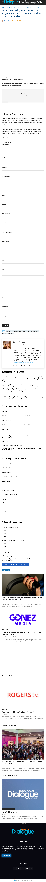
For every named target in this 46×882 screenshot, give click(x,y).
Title (3, 186)
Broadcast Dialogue (16, 331)
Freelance (4, 709)
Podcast (4, 333)
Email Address (6, 144)
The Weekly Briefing (9, 812)
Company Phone (6, 481)
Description (5, 306)
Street (3, 260)
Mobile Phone (5, 241)
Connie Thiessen (8, 20)
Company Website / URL (8, 472)
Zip (2, 297)
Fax (3, 251)
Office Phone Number (7, 232)
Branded (8, 331)
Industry (4, 195)
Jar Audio (30, 331)
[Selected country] (3, 485)
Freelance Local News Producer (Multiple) (18, 712)
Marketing (35, 331)
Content (24, 331)
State (3, 288)
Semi (5, 536)
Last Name (5, 167)
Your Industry (5, 429)
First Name (5, 158)
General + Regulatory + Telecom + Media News (12, 595)
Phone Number (6, 213)
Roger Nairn (10, 333)
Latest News (4, 629)
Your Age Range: (6, 552)
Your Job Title (5, 441)
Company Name (6, 176)
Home (3, 7)
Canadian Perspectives (9, 725)
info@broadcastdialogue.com (20, 874)
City (3, 269)
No (5, 533)
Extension (4, 223)
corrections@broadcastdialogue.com (23, 362)
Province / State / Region (8, 490)
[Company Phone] (23, 485)
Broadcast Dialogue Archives (12, 7)
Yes (5, 530)
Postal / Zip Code (6, 508)
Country (4, 279)
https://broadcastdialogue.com (20, 344)
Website (4, 204)
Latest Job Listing (7, 675)
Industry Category (6, 316)
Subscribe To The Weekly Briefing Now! (15, 564)
